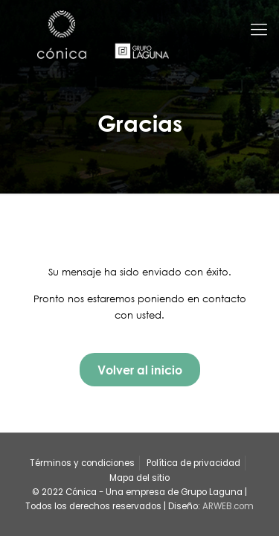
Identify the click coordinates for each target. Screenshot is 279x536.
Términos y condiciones (82, 463)
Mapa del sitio (139, 478)
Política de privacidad (193, 463)
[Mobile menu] (259, 29)
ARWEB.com (228, 506)
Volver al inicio (139, 370)
